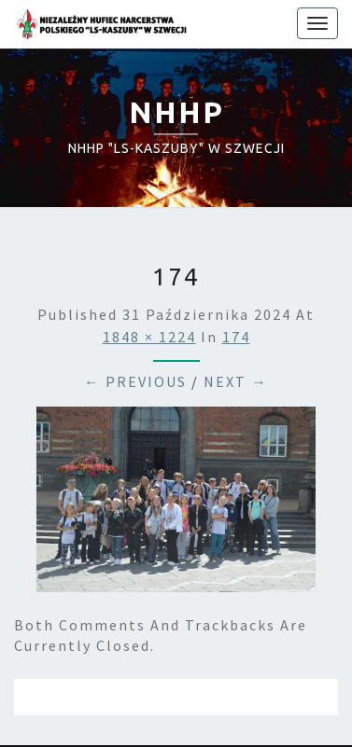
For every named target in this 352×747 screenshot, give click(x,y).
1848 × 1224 (149, 336)
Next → (236, 381)
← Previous (135, 381)
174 (236, 336)
